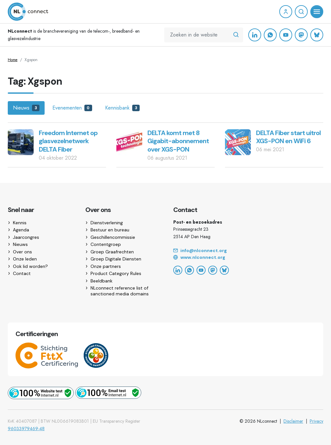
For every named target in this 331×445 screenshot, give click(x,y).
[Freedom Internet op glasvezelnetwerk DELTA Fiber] (21, 141)
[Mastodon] (301, 34)
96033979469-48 (26, 428)
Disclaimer (293, 421)
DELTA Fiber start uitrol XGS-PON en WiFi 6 (288, 137)
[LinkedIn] (254, 34)
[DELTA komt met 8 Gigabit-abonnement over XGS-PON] (129, 141)
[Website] (248, 257)
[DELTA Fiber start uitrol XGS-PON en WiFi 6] (238, 141)
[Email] (248, 251)
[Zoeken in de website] (236, 34)
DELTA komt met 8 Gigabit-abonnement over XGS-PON (178, 141)
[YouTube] (285, 34)
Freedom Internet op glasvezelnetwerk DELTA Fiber (68, 141)
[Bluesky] (316, 34)
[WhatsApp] (270, 34)
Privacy (316, 421)
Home (12, 60)
